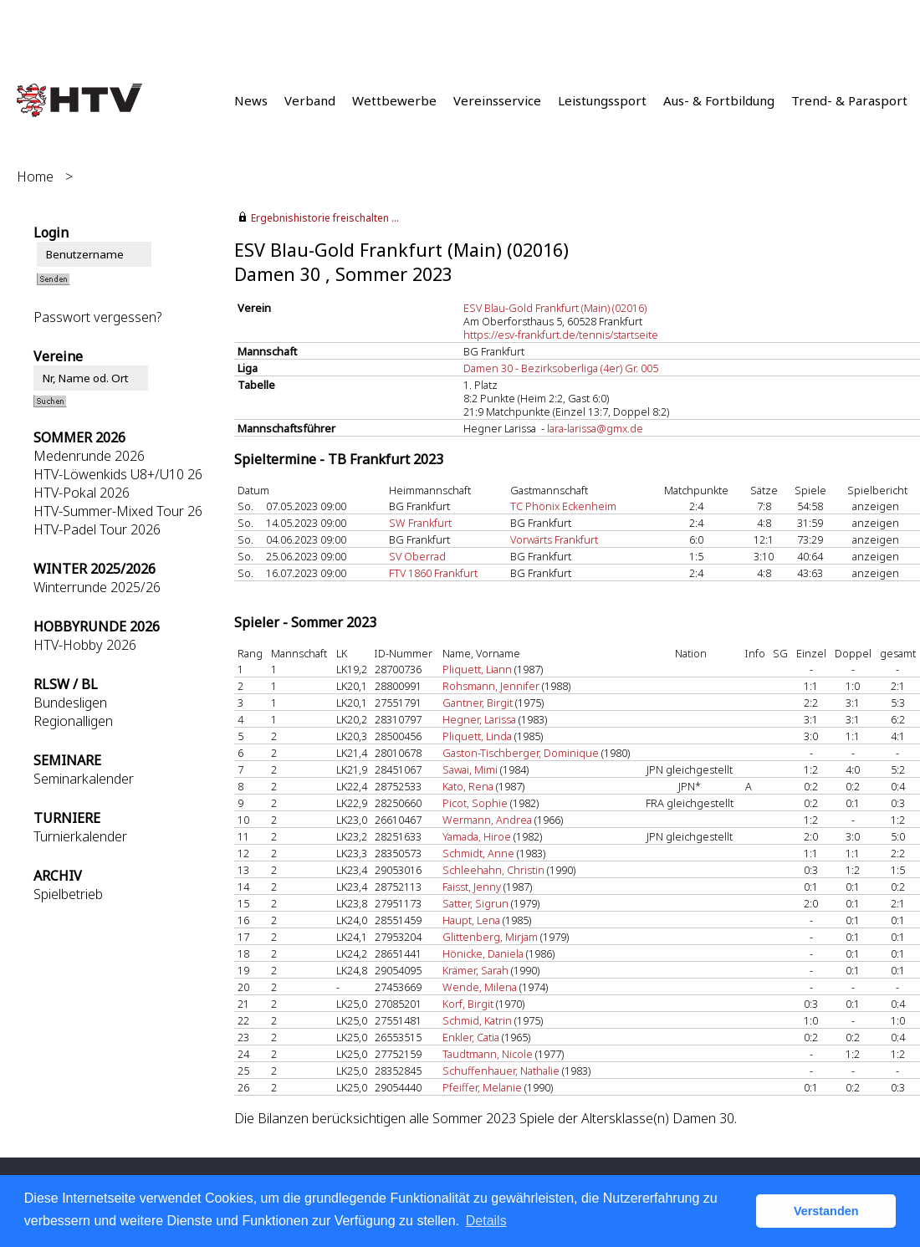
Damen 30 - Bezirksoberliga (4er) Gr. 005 (560, 368)
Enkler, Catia (470, 1037)
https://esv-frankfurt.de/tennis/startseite (560, 334)
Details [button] (486, 1221)
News (251, 100)
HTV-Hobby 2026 (84, 645)
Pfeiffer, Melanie (482, 1087)
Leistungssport (602, 100)
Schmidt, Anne (478, 853)
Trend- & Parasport (849, 100)
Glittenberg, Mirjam (490, 936)
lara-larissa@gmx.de (595, 428)
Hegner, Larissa (479, 719)
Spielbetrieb (68, 894)
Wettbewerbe (394, 100)
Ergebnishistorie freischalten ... (325, 218)
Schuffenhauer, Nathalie (501, 1070)
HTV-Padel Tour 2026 (97, 529)
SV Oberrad (417, 556)
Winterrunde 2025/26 (97, 587)
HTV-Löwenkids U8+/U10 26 (117, 474)
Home (35, 176)
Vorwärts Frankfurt (554, 539)
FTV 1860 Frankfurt (433, 572)
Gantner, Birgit (477, 702)
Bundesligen (70, 702)
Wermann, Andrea (487, 819)
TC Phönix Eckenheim (563, 506)
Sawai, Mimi (470, 769)
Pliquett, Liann (477, 669)
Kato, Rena (467, 786)
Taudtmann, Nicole (487, 1053)
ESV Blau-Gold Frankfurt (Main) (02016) (555, 307)
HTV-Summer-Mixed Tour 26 (117, 511)
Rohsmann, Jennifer (490, 685)
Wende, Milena (479, 986)
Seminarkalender (83, 778)
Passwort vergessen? (97, 317)
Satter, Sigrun (475, 903)
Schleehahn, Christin (493, 869)
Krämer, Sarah (475, 970)
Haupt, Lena (471, 920)
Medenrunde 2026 (89, 456)
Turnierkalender (80, 836)
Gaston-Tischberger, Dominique (520, 752)
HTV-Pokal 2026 (81, 492)
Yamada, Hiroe (476, 836)
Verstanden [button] (826, 1211)
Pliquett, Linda (477, 736)
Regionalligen (73, 721)
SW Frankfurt (420, 522)
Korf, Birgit (467, 1003)
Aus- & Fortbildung (718, 100)
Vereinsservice (497, 100)
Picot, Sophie (475, 802)
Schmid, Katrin (477, 1020)
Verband (309, 100)
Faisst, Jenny (471, 886)
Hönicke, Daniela (483, 953)
